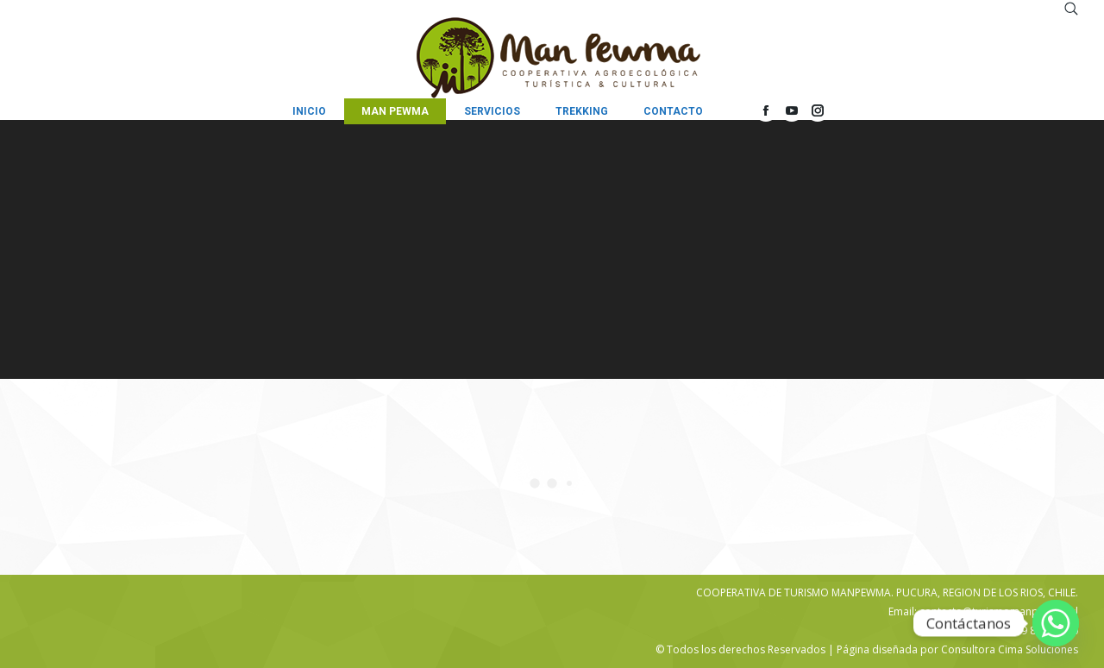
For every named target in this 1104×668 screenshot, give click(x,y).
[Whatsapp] (1055, 623)
